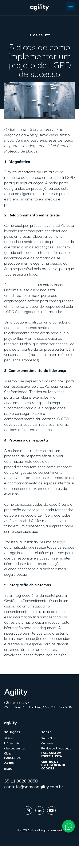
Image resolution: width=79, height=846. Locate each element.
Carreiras (47, 743)
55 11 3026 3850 (21, 781)
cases (9, 763)
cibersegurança (14, 748)
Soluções (12, 732)
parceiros (12, 758)
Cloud (8, 753)
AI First (8, 738)
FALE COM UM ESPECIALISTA (51, 754)
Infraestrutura (13, 743)
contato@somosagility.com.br (33, 786)
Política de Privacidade (56, 748)
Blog (8, 768)
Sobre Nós (48, 738)
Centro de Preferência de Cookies (53, 765)
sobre (46, 732)
